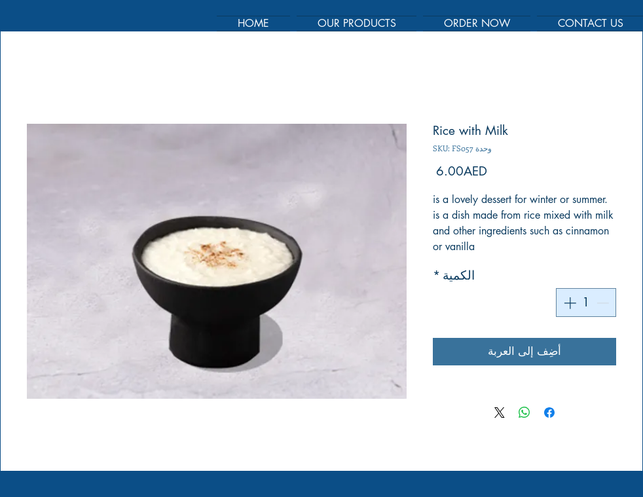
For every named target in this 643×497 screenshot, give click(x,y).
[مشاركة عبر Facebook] (549, 412)
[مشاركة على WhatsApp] (524, 412)
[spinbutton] (586, 303)
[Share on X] (499, 412)
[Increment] (568, 303)
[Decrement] (604, 303)
